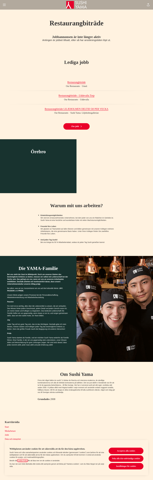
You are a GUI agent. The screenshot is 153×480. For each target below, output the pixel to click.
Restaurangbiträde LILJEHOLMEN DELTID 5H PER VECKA (76, 109)
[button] (148, 4)
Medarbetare (10, 431)
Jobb (7, 435)
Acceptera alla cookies (126, 451)
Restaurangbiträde (76, 82)
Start (7, 427)
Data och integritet (13, 439)
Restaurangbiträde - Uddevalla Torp (77, 96)
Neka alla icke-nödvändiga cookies (126, 458)
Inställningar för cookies (126, 466)
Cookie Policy (22, 461)
